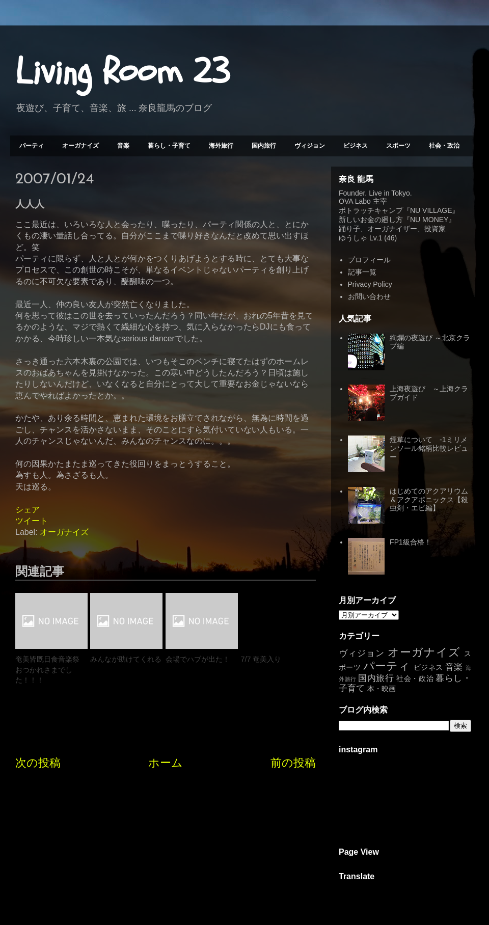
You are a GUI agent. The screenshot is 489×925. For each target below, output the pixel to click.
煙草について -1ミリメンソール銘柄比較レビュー (429, 448)
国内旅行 (264, 145)
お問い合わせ (369, 296)
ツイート (31, 520)
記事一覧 (362, 272)
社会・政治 (444, 145)
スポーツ (398, 145)
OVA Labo (355, 201)
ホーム (165, 762)
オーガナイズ (80, 145)
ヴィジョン (309, 145)
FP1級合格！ (410, 542)
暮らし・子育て (169, 145)
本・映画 (381, 689)
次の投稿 (38, 762)
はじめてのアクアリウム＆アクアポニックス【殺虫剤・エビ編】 (429, 499)
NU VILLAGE (431, 210)
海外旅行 (221, 145)
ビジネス (355, 145)
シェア (27, 509)
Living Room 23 (122, 71)
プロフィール (369, 260)
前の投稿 (293, 762)
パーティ (31, 145)
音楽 (123, 145)
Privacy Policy (370, 284)
